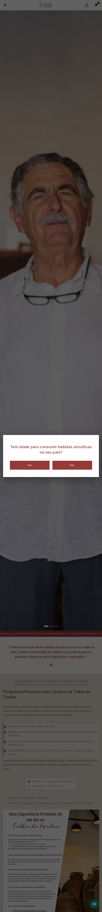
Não (72, 465)
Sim (30, 465)
